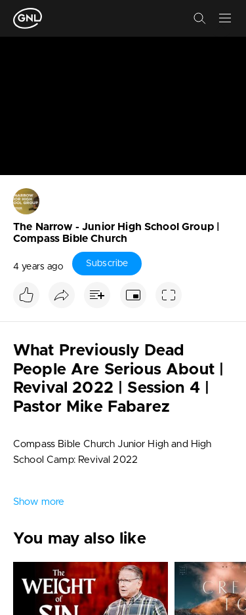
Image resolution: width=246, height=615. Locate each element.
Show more (38, 502)
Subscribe (107, 263)
